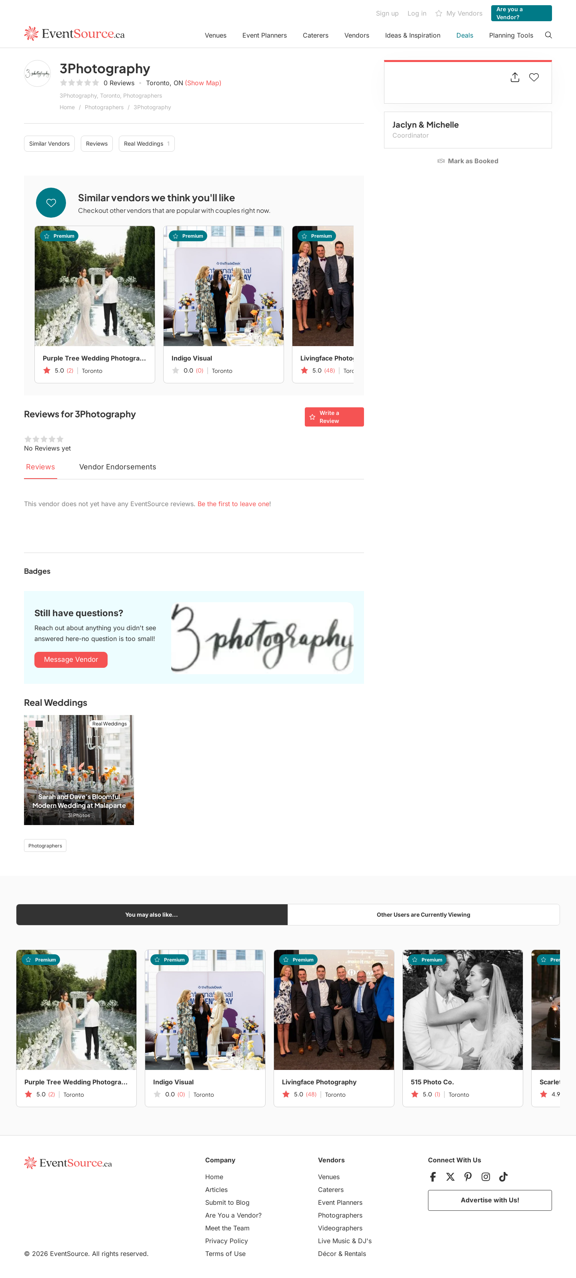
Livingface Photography (337, 358)
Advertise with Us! (490, 1200)
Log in (417, 13)
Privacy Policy (226, 1241)
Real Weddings (147, 144)
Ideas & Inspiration (412, 35)
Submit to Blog (227, 1202)
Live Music (334, 1241)
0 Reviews (119, 83)
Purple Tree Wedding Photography (95, 358)
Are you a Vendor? (509, 13)
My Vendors (458, 13)
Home (67, 107)
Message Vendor (71, 659)
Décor (327, 1254)
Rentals (355, 1254)
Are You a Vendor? (233, 1215)
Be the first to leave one (233, 504)
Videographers (340, 1228)
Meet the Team (227, 1228)
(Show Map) (203, 83)
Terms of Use (225, 1254)
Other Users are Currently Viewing (423, 914)
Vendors (356, 35)
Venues (215, 35)
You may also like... (151, 914)
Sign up (387, 13)
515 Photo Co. (432, 1082)
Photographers (104, 107)
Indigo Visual (192, 358)
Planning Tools (511, 35)
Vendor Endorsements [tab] (117, 467)
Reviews (97, 143)
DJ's (365, 1241)
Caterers (315, 35)
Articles (216, 1190)
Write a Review (324, 416)
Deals (464, 35)
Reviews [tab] (40, 467)
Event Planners (264, 35)
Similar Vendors (49, 143)
